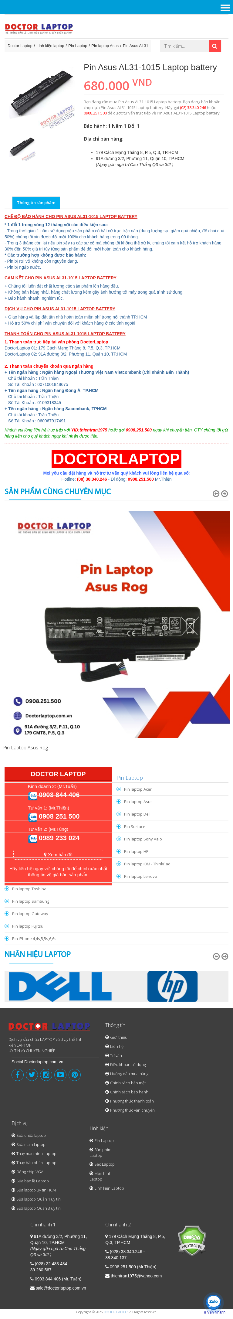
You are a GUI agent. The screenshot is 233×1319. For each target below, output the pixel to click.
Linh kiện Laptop (109, 1188)
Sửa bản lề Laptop (32, 1181)
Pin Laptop (77, 45)
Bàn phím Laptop (100, 1152)
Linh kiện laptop (50, 45)
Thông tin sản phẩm (36, 202)
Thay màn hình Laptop (36, 1153)
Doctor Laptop (20, 45)
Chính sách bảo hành (129, 1092)
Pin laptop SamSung (30, 901)
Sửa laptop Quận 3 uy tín (38, 1208)
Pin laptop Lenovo (140, 876)
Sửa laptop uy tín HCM (36, 1190)
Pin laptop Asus (105, 45)
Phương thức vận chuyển (132, 1110)
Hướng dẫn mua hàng (129, 1073)
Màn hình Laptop (100, 1176)
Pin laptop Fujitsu (27, 926)
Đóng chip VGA (29, 1171)
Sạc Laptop (104, 1164)
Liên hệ (116, 1046)
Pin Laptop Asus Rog (25, 747)
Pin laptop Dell (137, 814)
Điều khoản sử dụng (128, 1064)
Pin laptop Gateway (30, 913)
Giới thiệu (118, 1037)
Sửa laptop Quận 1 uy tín (38, 1199)
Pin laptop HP (136, 851)
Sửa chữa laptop (31, 1135)
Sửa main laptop (31, 1144)
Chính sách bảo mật (128, 1083)
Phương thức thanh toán (132, 1101)
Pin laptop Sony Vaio (143, 839)
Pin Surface (134, 826)
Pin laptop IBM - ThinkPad (147, 864)
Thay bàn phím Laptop (36, 1162)
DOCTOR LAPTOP (115, 1312)
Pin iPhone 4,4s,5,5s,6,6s (34, 938)
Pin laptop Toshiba (29, 888)
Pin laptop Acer (138, 789)
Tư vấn (116, 1055)
